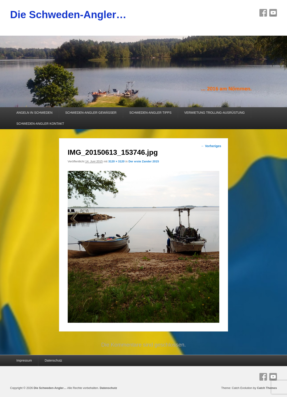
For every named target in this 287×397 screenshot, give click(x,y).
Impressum (24, 360)
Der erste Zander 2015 (143, 161)
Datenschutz (53, 360)
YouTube (273, 13)
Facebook (263, 13)
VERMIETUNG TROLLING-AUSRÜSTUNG (214, 112)
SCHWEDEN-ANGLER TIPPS (150, 112)
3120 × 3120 (116, 161)
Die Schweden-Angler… (68, 14)
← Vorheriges (211, 146)
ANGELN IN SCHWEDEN (34, 112)
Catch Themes (267, 388)
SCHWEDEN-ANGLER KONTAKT (40, 123)
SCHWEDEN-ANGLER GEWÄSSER (91, 112)
